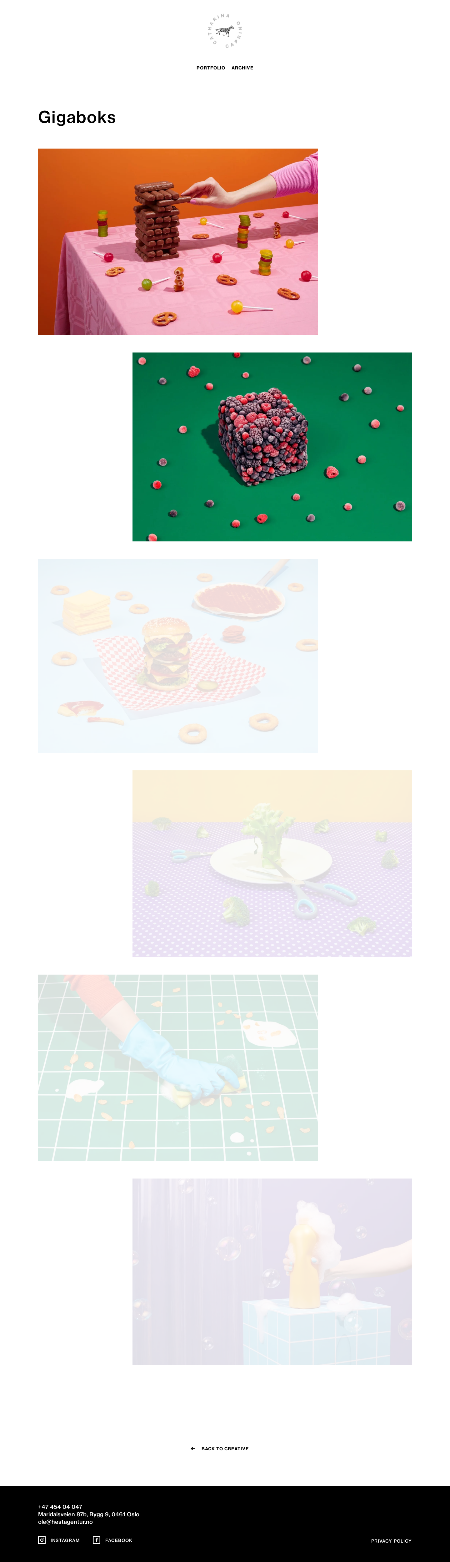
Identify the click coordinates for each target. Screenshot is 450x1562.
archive (242, 68)
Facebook (112, 1540)
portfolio (211, 68)
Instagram (59, 1540)
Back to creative (225, 1449)
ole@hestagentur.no (65, 1521)
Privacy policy (391, 1541)
